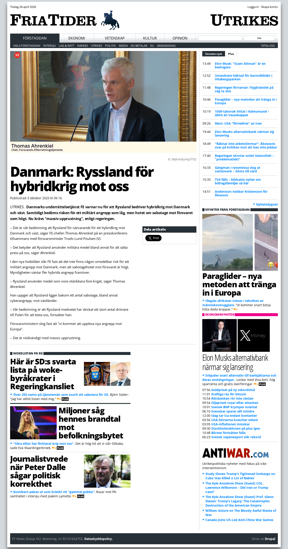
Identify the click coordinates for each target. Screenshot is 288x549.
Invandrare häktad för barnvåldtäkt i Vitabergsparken (243, 77)
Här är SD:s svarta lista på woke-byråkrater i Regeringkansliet (43, 373)
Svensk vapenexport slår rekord (236, 437)
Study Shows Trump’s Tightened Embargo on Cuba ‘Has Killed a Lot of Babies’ (240, 476)
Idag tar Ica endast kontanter (234, 415)
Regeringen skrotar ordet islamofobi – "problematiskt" (244, 157)
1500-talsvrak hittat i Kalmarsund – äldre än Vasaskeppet (242, 113)
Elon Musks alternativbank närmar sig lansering (244, 133)
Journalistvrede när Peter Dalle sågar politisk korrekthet (39, 471)
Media (123, 46)
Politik (110, 46)
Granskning (166, 46)
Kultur (150, 38)
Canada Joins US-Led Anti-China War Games (239, 520)
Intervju (49, 46)
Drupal (270, 539)
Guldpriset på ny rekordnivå (233, 390)
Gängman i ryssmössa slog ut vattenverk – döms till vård (237, 169)
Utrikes (96, 46)
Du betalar (139, 46)
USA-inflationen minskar (230, 424)
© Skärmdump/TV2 (182, 159)
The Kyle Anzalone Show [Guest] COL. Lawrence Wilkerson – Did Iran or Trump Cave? (236, 487)
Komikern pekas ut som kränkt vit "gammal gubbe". (54, 492)
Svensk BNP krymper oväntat (234, 407)
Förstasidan (35, 38)
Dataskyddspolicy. (98, 539)
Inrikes (82, 46)
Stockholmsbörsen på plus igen (235, 428)
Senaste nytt (215, 53)
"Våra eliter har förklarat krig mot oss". (43, 443)
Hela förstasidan (26, 46)
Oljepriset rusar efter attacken (234, 403)
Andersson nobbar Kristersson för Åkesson (241, 193)
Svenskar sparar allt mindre (232, 411)
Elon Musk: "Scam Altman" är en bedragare (240, 65)
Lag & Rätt (66, 46)
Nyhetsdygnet (267, 204)
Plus (231, 54)
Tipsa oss (268, 46)
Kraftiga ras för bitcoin (228, 394)
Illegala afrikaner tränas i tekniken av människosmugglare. (232, 303)
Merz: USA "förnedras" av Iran (238, 123)
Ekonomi (76, 38)
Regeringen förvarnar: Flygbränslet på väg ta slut (244, 89)
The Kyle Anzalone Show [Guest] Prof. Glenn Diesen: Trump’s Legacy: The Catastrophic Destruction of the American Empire (239, 501)
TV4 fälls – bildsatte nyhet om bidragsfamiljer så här (238, 181)
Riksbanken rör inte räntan (232, 398)
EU (152, 46)
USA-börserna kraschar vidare (234, 420)
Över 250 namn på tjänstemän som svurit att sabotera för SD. (61, 394)
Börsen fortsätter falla (228, 433)
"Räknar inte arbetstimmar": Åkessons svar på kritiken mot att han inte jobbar (246, 145)
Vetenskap (115, 38)
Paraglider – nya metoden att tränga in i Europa (246, 101)
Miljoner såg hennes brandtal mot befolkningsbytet (90, 422)
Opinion (180, 38)
